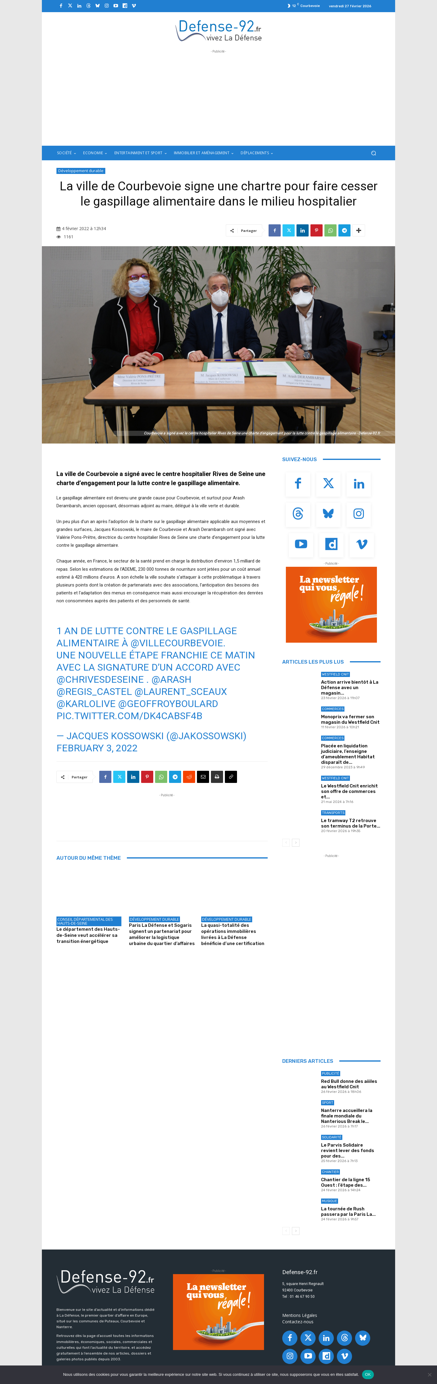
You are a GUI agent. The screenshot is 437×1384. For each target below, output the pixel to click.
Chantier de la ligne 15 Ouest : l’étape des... (345, 1182)
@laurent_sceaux (180, 691)
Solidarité (331, 1137)
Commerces (333, 709)
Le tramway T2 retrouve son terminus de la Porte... (350, 823)
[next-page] (296, 843)
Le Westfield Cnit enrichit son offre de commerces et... (349, 791)
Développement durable (80, 171)
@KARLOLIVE (86, 703)
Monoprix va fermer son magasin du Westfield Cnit (350, 719)
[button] (373, 153)
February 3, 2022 (97, 748)
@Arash (171, 679)
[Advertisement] (218, 97)
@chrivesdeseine (100, 679)
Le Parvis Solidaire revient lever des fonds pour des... (347, 1150)
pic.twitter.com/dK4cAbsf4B (129, 716)
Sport (327, 1103)
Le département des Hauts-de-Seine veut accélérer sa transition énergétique (88, 935)
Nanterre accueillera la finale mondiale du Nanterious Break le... (346, 1116)
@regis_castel (94, 691)
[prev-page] (286, 843)
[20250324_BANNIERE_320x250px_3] (331, 605)
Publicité (330, 1074)
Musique (329, 1201)
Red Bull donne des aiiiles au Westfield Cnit (349, 1084)
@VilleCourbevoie (176, 643)
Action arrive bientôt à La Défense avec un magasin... (349, 687)
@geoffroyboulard (168, 703)
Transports (333, 813)
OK (368, 1374)
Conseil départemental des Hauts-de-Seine (85, 921)
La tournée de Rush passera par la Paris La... (348, 1211)
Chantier (330, 1172)
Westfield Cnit (335, 674)
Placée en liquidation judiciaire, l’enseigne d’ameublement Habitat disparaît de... (348, 754)
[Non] (429, 1375)
